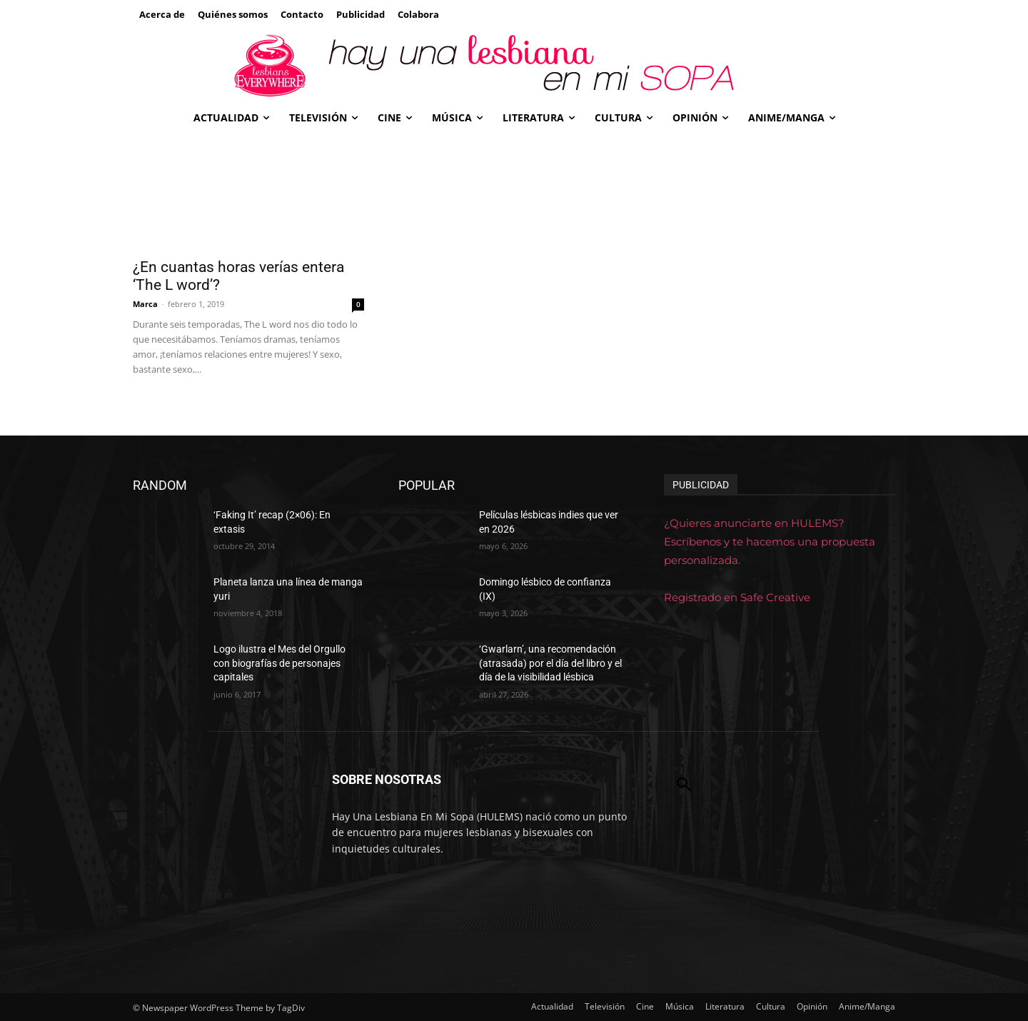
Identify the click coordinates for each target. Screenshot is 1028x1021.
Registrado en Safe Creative (737, 597)
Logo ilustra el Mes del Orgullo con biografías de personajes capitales (279, 663)
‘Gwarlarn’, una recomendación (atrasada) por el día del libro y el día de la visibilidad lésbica (550, 663)
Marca (145, 303)
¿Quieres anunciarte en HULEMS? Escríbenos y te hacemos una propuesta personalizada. (769, 541)
